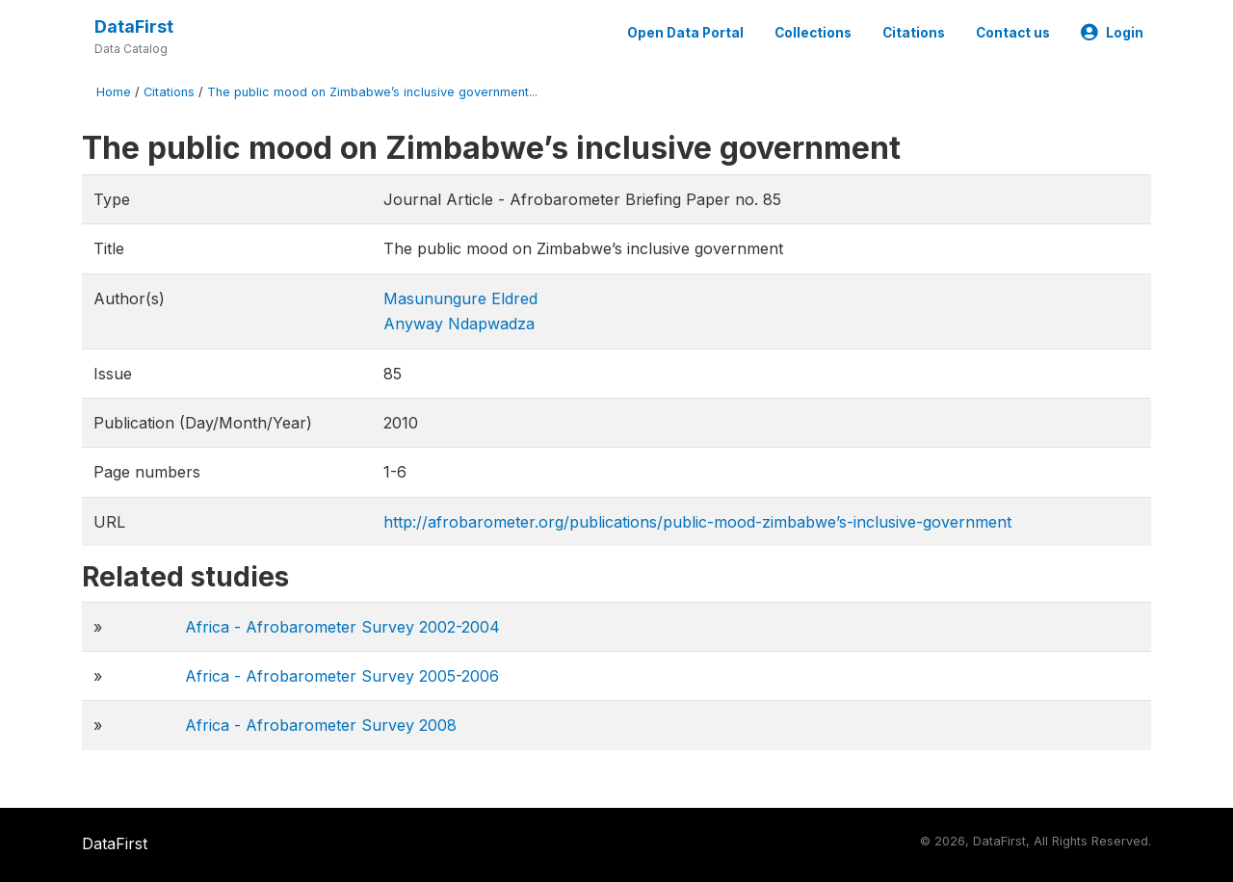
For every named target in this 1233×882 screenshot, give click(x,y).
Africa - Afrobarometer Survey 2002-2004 (342, 626)
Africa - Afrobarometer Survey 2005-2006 (342, 676)
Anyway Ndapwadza (459, 323)
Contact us (1013, 32)
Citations (913, 32)
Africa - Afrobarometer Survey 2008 (321, 725)
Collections (813, 32)
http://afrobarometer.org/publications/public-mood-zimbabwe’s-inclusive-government (697, 522)
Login (1112, 32)
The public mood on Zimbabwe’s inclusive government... (372, 92)
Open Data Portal (685, 32)
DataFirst (133, 26)
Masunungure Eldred (460, 298)
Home (113, 92)
